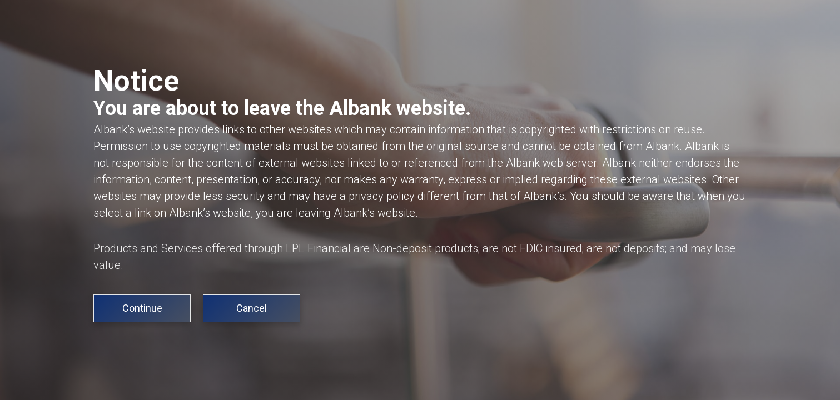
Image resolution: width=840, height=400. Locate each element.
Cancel (251, 308)
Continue (142, 308)
